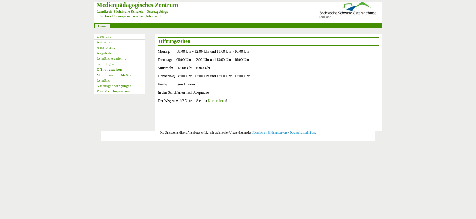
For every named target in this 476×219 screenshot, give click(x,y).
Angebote (104, 53)
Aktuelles (104, 42)
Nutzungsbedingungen (114, 86)
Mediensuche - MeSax (114, 75)
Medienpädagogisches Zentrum (137, 5)
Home (102, 26)
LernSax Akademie (112, 58)
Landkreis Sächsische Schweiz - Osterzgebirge (132, 11)
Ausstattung (106, 47)
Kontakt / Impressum (113, 91)
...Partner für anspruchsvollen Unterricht (129, 16)
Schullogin (105, 64)
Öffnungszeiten (109, 69)
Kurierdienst (217, 101)
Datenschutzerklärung (303, 132)
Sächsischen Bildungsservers (269, 132)
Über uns (104, 36)
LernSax (103, 80)
